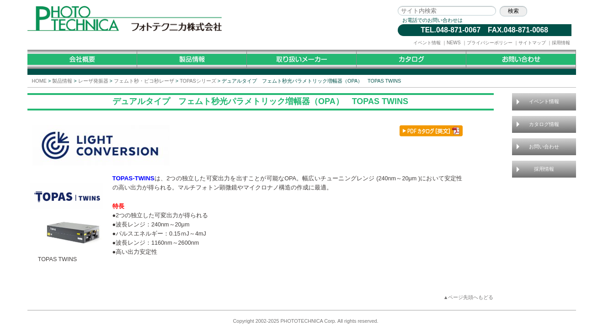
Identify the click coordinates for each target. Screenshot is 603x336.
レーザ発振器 (93, 81)
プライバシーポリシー (489, 42)
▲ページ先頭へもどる (468, 297)
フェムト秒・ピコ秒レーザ (144, 81)
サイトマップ (532, 42)
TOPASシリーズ (198, 81)
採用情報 (561, 42)
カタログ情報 (544, 124)
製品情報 (62, 81)
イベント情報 (427, 42)
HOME (39, 81)
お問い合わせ (544, 146)
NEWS (454, 42)
